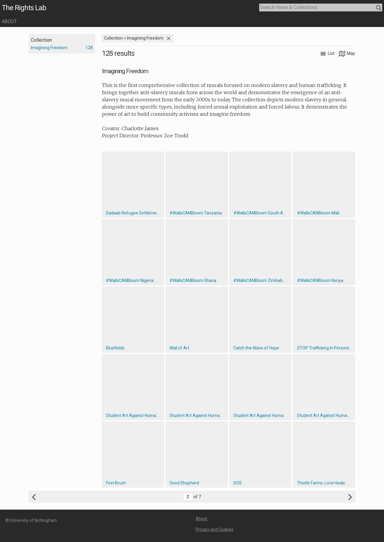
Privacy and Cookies (214, 529)
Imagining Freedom (49, 47)
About (9, 21)
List (327, 53)
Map (347, 53)
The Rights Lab (24, 8)
